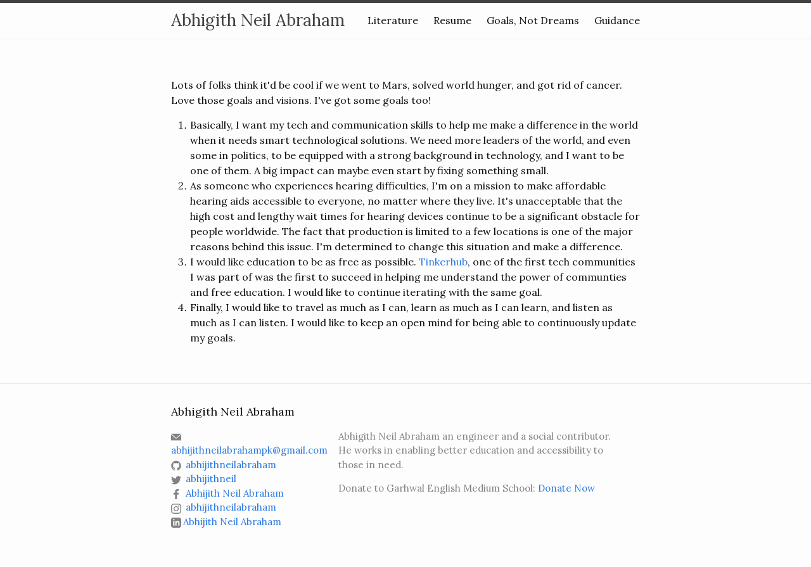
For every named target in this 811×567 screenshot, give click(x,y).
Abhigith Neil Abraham (258, 20)
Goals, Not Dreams (533, 20)
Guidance (617, 20)
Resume (452, 20)
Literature (392, 20)
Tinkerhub (443, 261)
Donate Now (566, 488)
